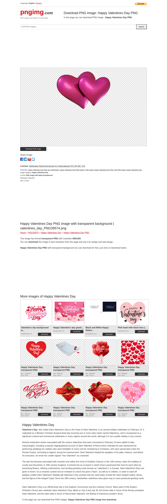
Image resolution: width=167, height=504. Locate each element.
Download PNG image (33, 149)
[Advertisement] (83, 49)
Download (44, 334)
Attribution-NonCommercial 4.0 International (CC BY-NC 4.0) (57, 166)
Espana (39, 3)
